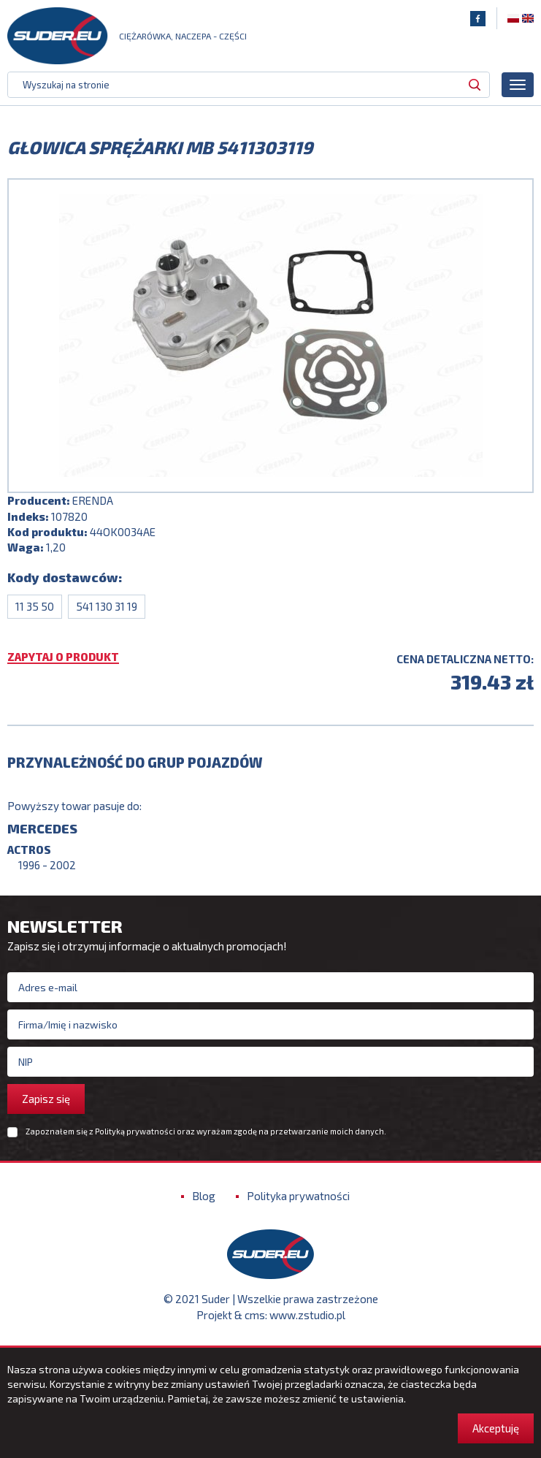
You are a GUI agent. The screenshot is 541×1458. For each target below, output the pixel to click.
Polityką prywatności (135, 1131)
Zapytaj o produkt (63, 657)
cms (255, 1314)
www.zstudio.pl (307, 1314)
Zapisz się (46, 1098)
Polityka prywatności (298, 1195)
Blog (203, 1195)
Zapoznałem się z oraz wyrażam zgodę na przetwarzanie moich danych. (206, 1131)
